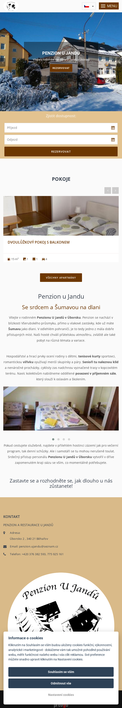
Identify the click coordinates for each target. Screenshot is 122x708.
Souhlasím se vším (61, 672)
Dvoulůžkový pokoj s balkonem (39, 242)
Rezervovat (61, 68)
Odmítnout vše (61, 683)
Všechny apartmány (61, 277)
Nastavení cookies (61, 695)
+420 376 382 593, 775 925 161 (43, 554)
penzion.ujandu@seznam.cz (38, 546)
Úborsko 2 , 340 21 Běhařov (29, 539)
